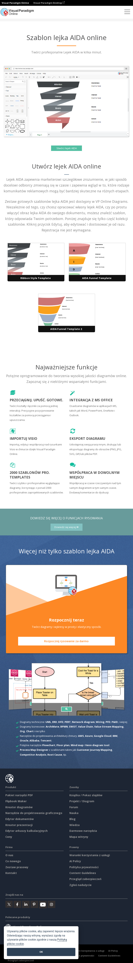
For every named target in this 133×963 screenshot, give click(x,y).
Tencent (45, 740)
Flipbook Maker (16, 801)
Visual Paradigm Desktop (49, 2)
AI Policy (75, 861)
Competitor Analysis (33, 754)
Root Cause (54, 754)
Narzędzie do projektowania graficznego (33, 813)
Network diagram (83, 722)
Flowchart (48, 745)
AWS (81, 736)
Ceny (8, 837)
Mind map (77, 745)
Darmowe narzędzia (83, 831)
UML (48, 722)
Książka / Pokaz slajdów (85, 795)
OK (41, 951)
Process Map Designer (34, 750)
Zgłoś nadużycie (80, 885)
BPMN (64, 726)
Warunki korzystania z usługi (89, 855)
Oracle (24, 740)
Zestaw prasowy (16, 867)
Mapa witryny (78, 837)
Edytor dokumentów (19, 819)
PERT (68, 722)
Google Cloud (102, 736)
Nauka (73, 813)
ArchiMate (52, 726)
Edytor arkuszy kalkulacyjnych (26, 831)
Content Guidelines (82, 873)
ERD (54, 722)
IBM (115, 736)
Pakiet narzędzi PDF (19, 795)
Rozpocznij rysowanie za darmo (66, 641)
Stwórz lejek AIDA (66, 148)
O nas (9, 855)
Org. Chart (27, 731)
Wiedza (74, 825)
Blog (72, 819)
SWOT (73, 726)
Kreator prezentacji (19, 825)
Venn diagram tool (97, 745)
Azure (89, 736)
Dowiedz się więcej (66, 527)
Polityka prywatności (83, 867)
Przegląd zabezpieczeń (85, 879)
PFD (108, 722)
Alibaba (34, 740)
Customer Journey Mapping (94, 750)
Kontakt (11, 873)
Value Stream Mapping (109, 726)
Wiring (100, 722)
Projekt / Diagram (81, 801)
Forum (73, 807)
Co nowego (13, 861)
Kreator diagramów (19, 807)
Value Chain (85, 726)
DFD (60, 722)
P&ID (115, 722)
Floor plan (63, 745)
